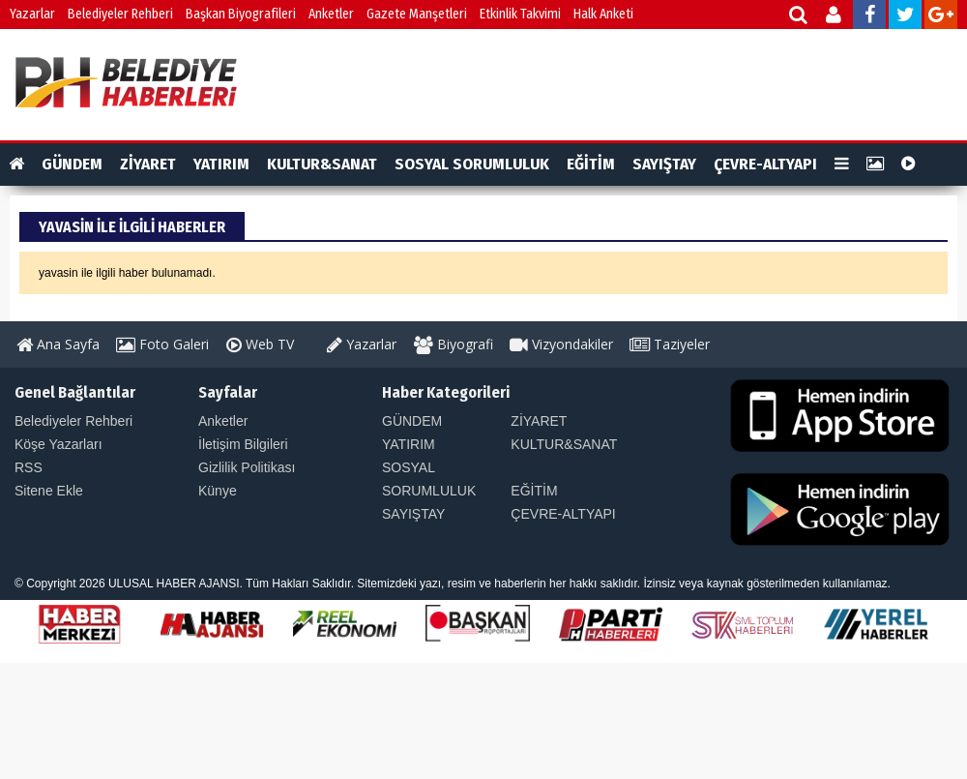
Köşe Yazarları (59, 444)
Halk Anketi (603, 14)
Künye (217, 490)
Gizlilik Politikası (246, 467)
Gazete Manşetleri (416, 14)
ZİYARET (148, 164)
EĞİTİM (591, 164)
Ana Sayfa (58, 344)
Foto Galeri (162, 344)
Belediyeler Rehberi (120, 14)
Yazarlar (32, 14)
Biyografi (453, 344)
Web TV (260, 344)
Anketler (331, 14)
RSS (29, 467)
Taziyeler (670, 344)
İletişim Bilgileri (243, 444)
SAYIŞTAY (664, 164)
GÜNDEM (72, 164)
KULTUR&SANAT (322, 164)
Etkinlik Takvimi (520, 14)
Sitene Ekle (49, 490)
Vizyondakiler (561, 344)
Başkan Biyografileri (241, 14)
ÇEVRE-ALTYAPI (765, 164)
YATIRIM (221, 164)
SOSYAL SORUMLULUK (472, 164)
